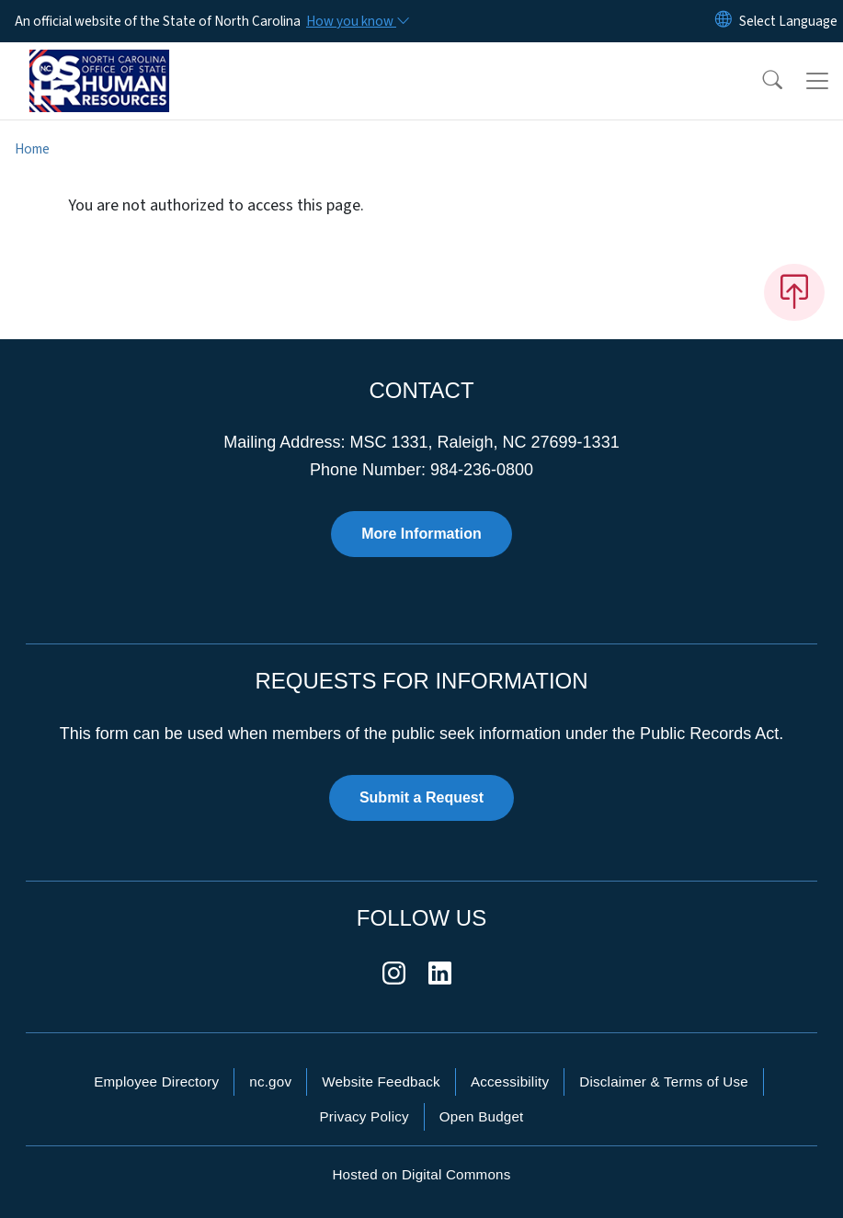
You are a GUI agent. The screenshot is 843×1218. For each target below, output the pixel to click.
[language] (788, 21)
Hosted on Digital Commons (421, 1174)
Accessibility (510, 1081)
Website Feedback (381, 1081)
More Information (421, 533)
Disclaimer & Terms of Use (663, 1081)
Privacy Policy (363, 1116)
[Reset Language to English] (723, 21)
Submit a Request (421, 797)
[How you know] (356, 21)
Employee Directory (156, 1081)
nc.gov (270, 1081)
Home (32, 149)
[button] (760, 81)
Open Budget (481, 1116)
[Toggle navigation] (817, 81)
